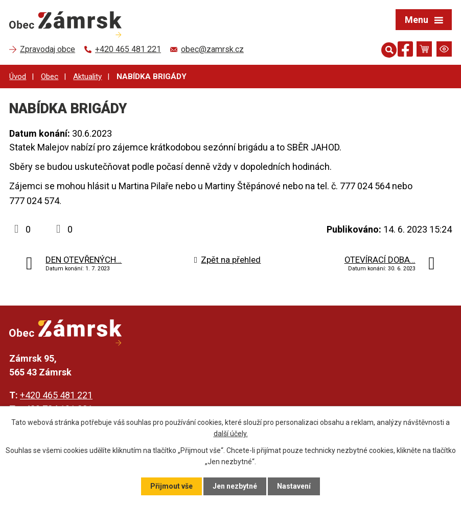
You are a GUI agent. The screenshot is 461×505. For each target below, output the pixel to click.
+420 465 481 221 (56, 395)
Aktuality (87, 76)
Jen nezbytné (235, 486)
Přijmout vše (171, 486)
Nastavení (294, 486)
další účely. (231, 434)
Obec (49, 76)
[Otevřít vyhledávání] (387, 49)
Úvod (17, 76)
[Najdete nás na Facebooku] (405, 50)
